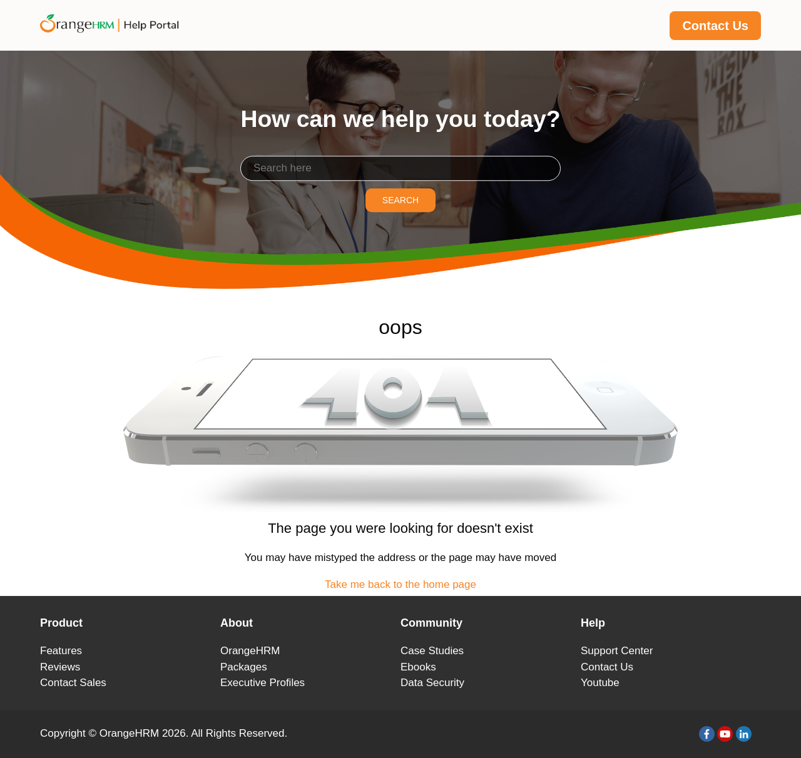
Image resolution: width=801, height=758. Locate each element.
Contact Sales (73, 683)
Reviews (60, 667)
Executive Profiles (262, 683)
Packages (243, 667)
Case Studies (432, 651)
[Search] (400, 168)
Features (61, 651)
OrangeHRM (250, 651)
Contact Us (715, 26)
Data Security (432, 683)
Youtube (600, 683)
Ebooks (418, 667)
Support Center (617, 651)
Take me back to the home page (400, 584)
